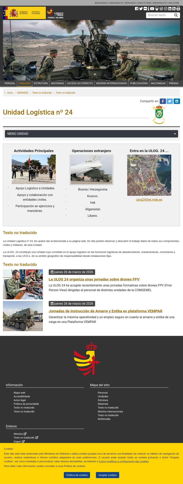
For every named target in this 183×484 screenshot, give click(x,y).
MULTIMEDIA (158, 83)
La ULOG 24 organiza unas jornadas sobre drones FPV (94, 279)
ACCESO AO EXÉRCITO (80, 83)
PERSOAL (10, 83)
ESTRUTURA (41, 83)
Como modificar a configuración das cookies (124, 461)
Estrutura (103, 400)
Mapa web (19, 392)
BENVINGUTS (116, 3)
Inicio (10, 92)
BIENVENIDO (101, 3)
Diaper (17, 441)
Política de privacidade (26, 403)
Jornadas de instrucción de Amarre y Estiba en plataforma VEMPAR (105, 311)
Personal (103, 392)
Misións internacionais (110, 411)
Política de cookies (76, 475)
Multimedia (104, 418)
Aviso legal (20, 400)
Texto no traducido (42, 92)
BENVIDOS (130, 3)
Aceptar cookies (107, 475)
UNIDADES (25, 83)
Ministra (18, 433)
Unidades (103, 396)
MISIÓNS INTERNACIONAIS (111, 83)
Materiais (103, 403)
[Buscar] (176, 15)
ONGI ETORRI (144, 3)
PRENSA (173, 83)
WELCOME (173, 3)
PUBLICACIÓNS (139, 83)
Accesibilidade (22, 396)
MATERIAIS (57, 83)
